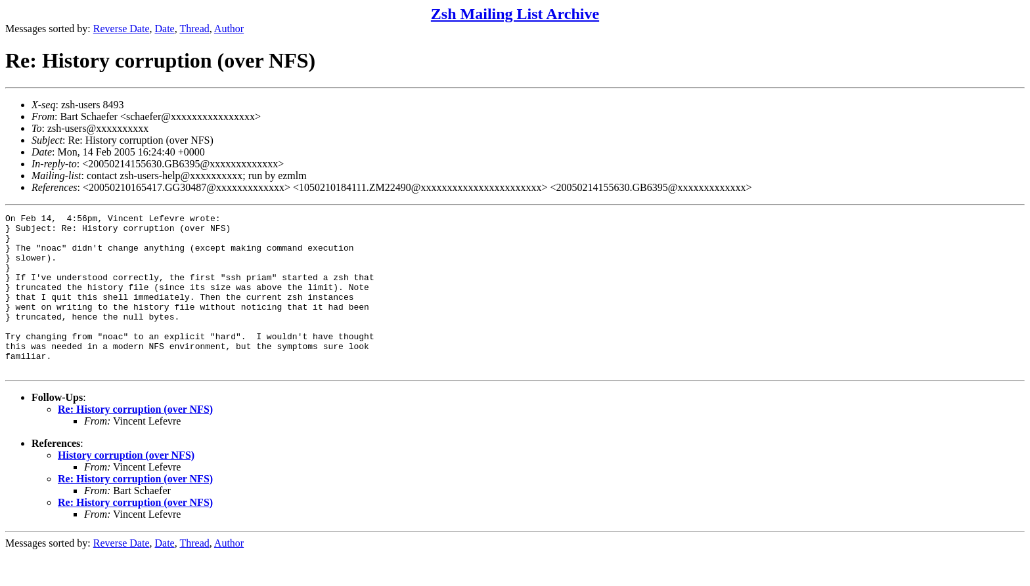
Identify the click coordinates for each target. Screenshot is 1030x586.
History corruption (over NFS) (126, 486)
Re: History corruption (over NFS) (135, 440)
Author (229, 28)
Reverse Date (121, 28)
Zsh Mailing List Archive (515, 13)
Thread (194, 28)
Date (165, 28)
